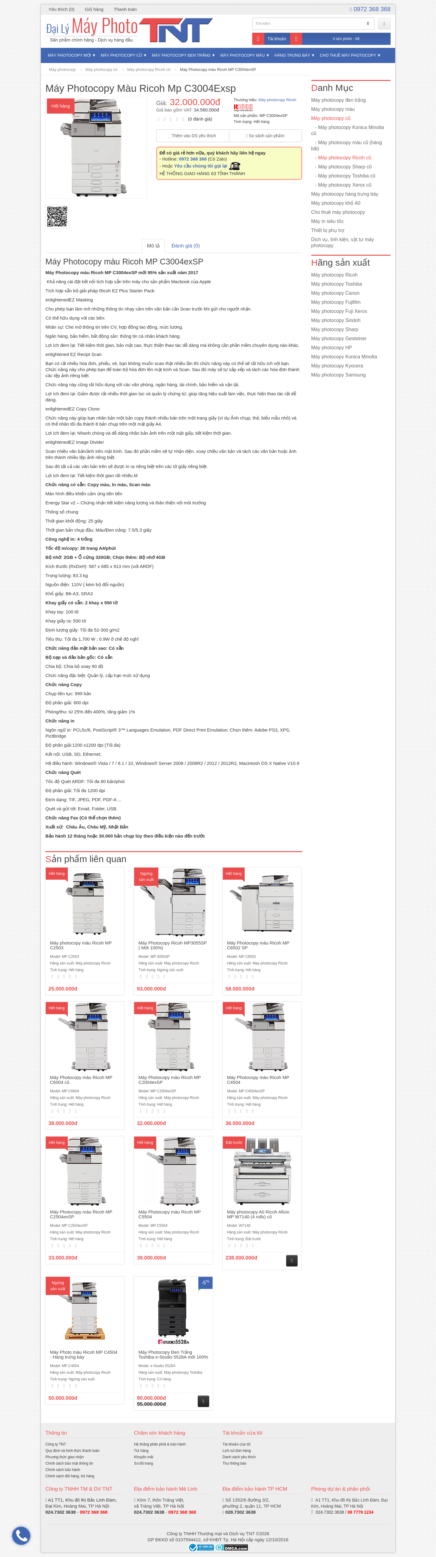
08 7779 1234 (361, 1512)
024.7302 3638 (60, 1512)
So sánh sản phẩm (265, 135)
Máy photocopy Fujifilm (336, 302)
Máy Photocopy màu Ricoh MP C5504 (169, 1214)
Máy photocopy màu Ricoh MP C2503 (81, 945)
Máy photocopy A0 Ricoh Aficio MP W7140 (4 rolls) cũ (258, 1214)
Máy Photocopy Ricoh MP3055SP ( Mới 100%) (172, 945)
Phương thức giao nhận (64, 1457)
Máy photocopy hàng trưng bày (344, 194)
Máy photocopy (62, 69)
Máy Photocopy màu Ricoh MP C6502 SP (258, 945)
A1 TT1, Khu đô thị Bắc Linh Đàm (82, 1499)
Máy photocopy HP (331, 347)
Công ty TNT (55, 1444)
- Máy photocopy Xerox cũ (341, 185)
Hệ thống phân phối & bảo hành (160, 1444)
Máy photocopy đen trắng (181, 55)
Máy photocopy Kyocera (337, 365)
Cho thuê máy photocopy (348, 55)
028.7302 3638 (240, 1512)
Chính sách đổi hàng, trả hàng (69, 1476)
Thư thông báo (234, 1463)
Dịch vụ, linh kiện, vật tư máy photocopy (342, 242)
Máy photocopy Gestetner (339, 338)
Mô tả (153, 246)
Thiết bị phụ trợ (327, 230)
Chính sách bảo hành (62, 1470)
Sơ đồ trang (143, 1463)
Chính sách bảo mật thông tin (69, 1463)
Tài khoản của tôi (236, 1444)
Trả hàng (141, 1451)
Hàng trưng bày (292, 55)
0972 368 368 (370, 9)
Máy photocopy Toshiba (336, 284)
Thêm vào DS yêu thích (192, 135)
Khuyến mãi (144, 1457)
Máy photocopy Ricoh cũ (148, 69)
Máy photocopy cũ (121, 55)
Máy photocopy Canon (335, 293)
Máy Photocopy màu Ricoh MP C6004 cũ (81, 1080)
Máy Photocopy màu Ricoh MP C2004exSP (169, 1080)
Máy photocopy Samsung (338, 374)
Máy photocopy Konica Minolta (344, 356)
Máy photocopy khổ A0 (336, 203)
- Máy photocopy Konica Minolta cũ (347, 130)
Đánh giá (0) (186, 246)
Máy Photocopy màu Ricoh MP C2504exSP (81, 1214)
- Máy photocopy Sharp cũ (341, 166)
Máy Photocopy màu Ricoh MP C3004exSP (218, 69)
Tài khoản (269, 39)
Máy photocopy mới (69, 55)
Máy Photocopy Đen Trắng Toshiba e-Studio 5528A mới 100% (173, 1355)
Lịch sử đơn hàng (237, 1451)
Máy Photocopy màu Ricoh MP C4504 (258, 1080)
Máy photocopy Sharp (334, 329)
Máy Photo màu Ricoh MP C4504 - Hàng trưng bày (83, 1355)
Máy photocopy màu (242, 55)
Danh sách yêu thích (239, 1457)
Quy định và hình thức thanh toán (72, 1451)
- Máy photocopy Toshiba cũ (343, 175)
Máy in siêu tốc (327, 221)
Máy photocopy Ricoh (277, 100)
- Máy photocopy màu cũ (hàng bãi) (346, 145)
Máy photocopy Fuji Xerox (339, 311)
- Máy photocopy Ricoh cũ (341, 157)
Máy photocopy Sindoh (336, 320)
